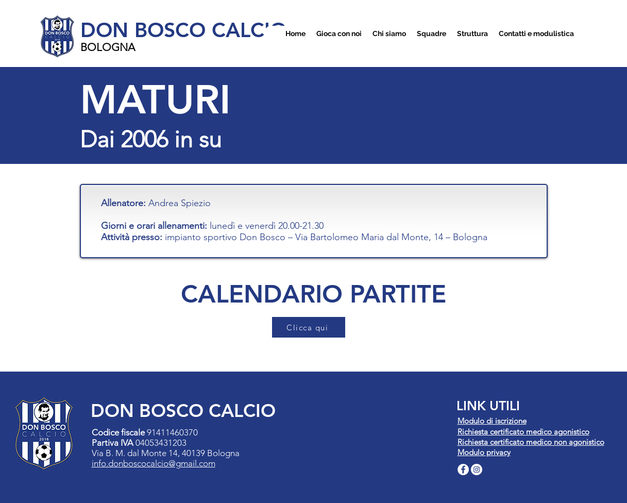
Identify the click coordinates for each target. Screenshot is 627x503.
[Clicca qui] (308, 327)
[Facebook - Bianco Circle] (463, 469)
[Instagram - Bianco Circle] (476, 469)
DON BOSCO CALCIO (183, 30)
